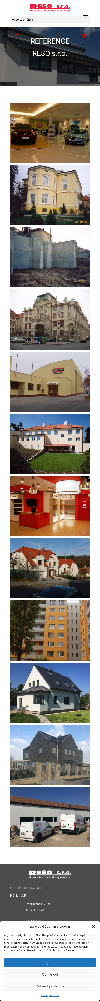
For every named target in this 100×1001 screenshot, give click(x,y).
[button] (94, 926)
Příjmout (50, 962)
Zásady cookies (50, 995)
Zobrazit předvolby (50, 986)
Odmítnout (50, 974)
